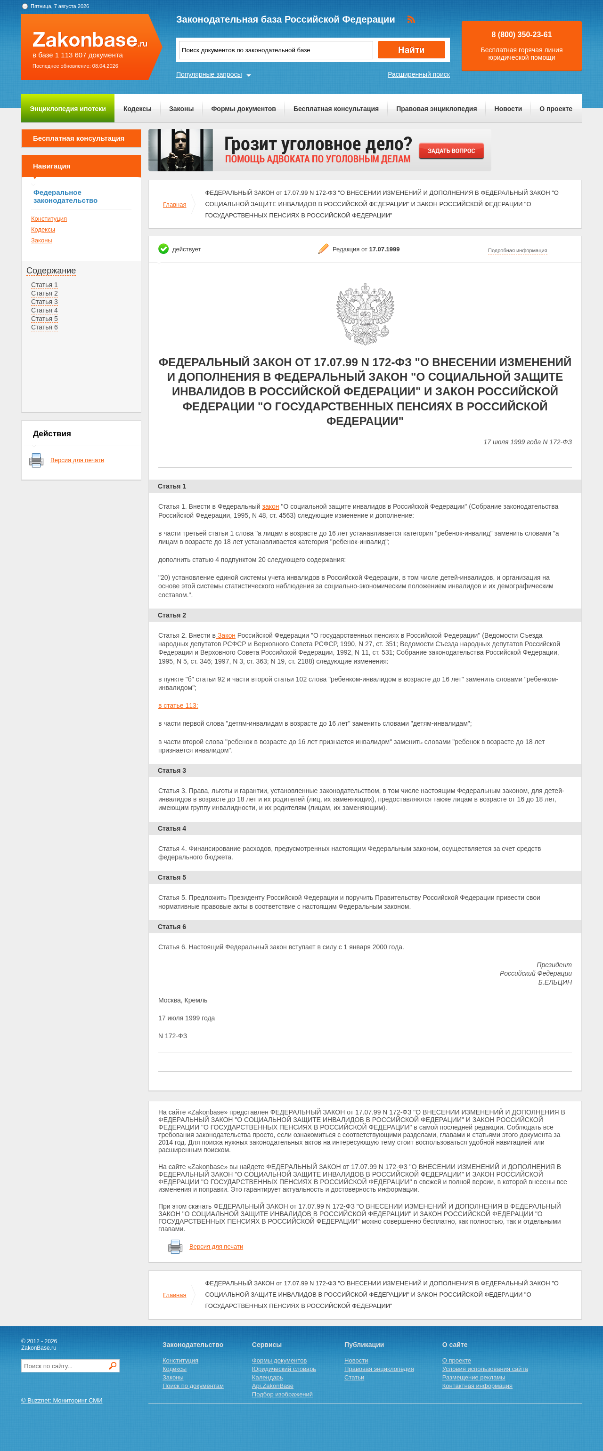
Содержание (51, 270)
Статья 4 (44, 310)
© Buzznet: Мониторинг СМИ (62, 1400)
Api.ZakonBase (272, 1385)
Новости (508, 108)
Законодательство (193, 1344)
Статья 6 (44, 327)
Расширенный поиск (419, 74)
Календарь (267, 1377)
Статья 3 (44, 301)
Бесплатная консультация (336, 108)
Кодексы (137, 108)
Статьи (354, 1377)
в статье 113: (178, 705)
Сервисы (267, 1344)
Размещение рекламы (473, 1377)
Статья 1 (44, 285)
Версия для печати (77, 460)
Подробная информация (517, 250)
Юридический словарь (284, 1368)
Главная (174, 204)
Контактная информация (477, 1385)
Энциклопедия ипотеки (68, 108)
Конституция (49, 218)
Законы (181, 108)
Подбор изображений (282, 1394)
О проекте (555, 108)
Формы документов (243, 108)
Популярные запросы (209, 74)
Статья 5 (44, 318)
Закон (226, 635)
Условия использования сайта (485, 1368)
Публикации (364, 1344)
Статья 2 (44, 293)
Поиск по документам (193, 1385)
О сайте (455, 1344)
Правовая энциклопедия (436, 108)
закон (270, 506)
